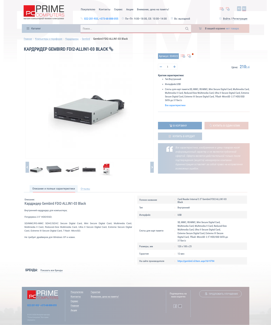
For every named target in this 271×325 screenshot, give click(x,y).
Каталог (36, 28)
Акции (129, 9)
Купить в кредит (184, 136)
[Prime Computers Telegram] (180, 306)
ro (239, 8)
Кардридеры (72, 38)
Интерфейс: (171, 84)
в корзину (180, 125)
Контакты (104, 9)
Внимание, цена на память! (153, 9)
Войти (226, 18)
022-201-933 (91, 18)
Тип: (167, 79)
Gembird (86, 38)
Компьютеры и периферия (48, 38)
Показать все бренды (51, 270)
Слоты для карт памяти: (177, 89)
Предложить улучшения (223, 293)
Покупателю (88, 9)
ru (244, 8)
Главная (28, 38)
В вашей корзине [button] (222, 28)
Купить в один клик (226, 125)
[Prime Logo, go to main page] (44, 13)
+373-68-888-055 (108, 18)
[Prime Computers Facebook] (175, 306)
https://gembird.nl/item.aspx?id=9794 (196, 261)
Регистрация (240, 18)
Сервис (118, 9)
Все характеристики (175, 105)
